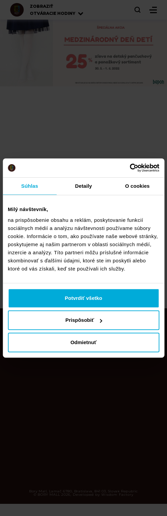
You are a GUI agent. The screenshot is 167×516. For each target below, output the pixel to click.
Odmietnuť (83, 342)
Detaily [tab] (83, 186)
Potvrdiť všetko (83, 298)
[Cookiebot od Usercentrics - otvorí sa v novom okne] (129, 167)
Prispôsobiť (83, 320)
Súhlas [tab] (29, 186)
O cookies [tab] (137, 186)
